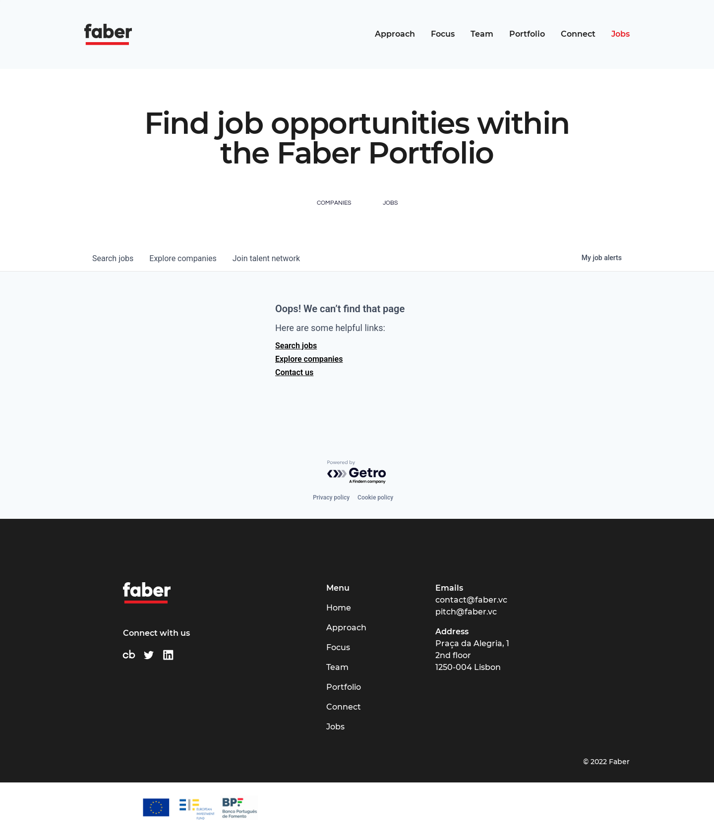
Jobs (620, 34)
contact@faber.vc (471, 600)
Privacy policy (331, 497)
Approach (395, 34)
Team (482, 34)
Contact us (294, 372)
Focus (443, 34)
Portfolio (527, 34)
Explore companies (309, 359)
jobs (112, 258)
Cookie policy (375, 497)
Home (338, 607)
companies (182, 258)
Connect (578, 34)
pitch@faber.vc (466, 611)
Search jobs (296, 345)
